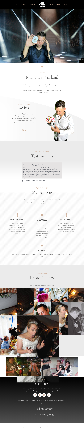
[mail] (44, 395)
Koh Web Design (47, 427)
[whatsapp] (40, 395)
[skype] (35, 395)
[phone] (49, 395)
